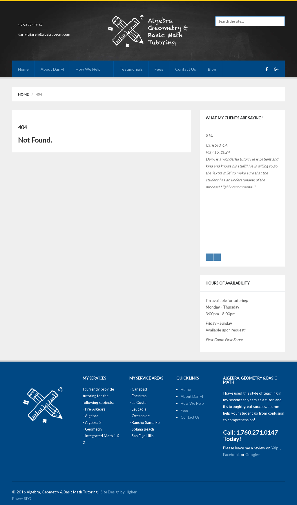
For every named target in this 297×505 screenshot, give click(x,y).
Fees (159, 69)
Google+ (252, 454)
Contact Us (185, 69)
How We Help (92, 69)
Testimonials (131, 69)
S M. (209, 135)
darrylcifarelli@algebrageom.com (44, 34)
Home (23, 69)
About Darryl (52, 69)
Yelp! (275, 448)
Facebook (231, 454)
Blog (212, 69)
